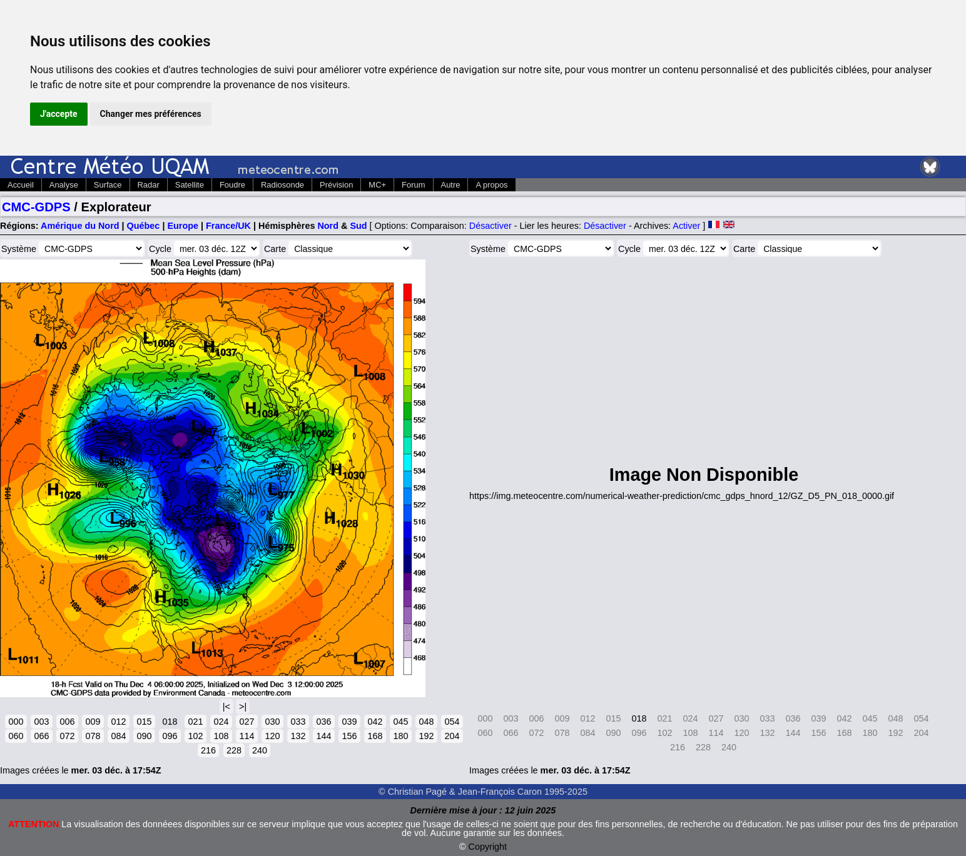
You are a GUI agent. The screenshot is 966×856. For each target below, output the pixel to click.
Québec (143, 226)
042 (374, 722)
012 (118, 722)
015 (143, 722)
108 (220, 736)
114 (246, 736)
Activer (686, 226)
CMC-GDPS (36, 207)
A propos (491, 184)
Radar (149, 184)
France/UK (228, 226)
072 (66, 736)
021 (195, 722)
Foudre (232, 184)
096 (169, 736)
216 (208, 750)
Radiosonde (282, 184)
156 (349, 736)
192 (426, 736)
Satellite (189, 184)
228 (234, 750)
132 (297, 736)
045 (400, 722)
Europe (182, 226)
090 (143, 736)
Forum (413, 184)
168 (374, 736)
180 (400, 736)
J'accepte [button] (59, 114)
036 (323, 722)
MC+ (377, 184)
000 (15, 722)
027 (246, 722)
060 (15, 736)
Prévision (336, 184)
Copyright (488, 847)
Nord (327, 226)
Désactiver (490, 226)
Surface (108, 184)
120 (272, 736)
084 (118, 736)
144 (323, 736)
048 (426, 722)
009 (92, 722)
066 (41, 736)
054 (451, 722)
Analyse (63, 184)
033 (297, 722)
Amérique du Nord (80, 226)
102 (195, 736)
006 (66, 722)
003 (41, 722)
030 (272, 722)
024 (220, 722)
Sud (358, 226)
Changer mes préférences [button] (150, 114)
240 (259, 750)
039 (349, 722)
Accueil (21, 184)
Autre (450, 184)
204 (451, 736)
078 (92, 736)
